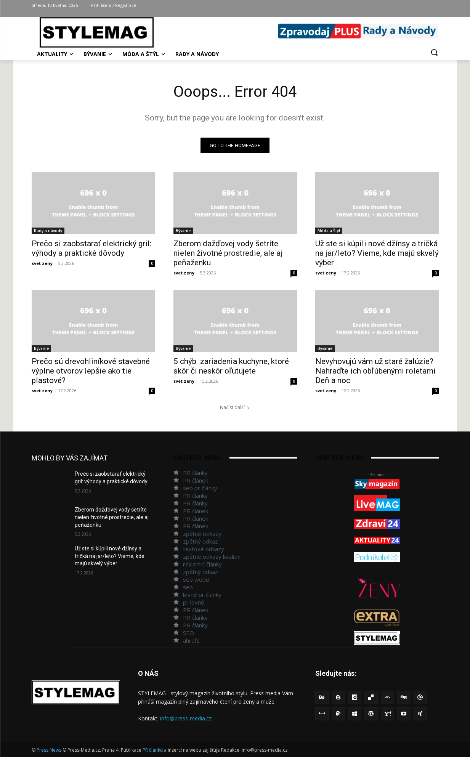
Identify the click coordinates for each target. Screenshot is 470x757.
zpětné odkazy (202, 533)
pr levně (193, 602)
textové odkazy (203, 549)
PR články (195, 472)
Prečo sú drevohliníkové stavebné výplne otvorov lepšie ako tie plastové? (91, 371)
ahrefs (191, 640)
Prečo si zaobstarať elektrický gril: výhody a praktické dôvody (91, 248)
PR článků (153, 750)
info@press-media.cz (186, 718)
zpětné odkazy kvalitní (212, 556)
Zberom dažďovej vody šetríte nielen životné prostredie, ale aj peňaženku (227, 253)
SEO (188, 633)
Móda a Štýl (329, 230)
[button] (434, 52)
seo (188, 587)
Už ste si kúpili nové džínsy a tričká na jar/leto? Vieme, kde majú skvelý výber (377, 253)
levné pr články (202, 594)
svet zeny (42, 263)
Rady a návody (48, 230)
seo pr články (200, 488)
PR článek (195, 480)
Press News (49, 750)
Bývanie (183, 230)
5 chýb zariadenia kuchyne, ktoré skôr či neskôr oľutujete (231, 366)
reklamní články (202, 564)
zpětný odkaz (200, 541)
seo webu (196, 579)
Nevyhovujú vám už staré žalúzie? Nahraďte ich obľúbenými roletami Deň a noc (375, 371)
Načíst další (235, 407)
